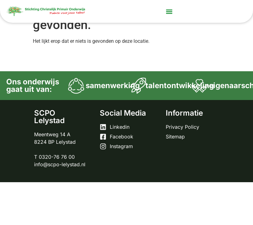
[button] (169, 11)
